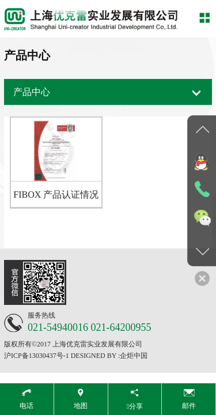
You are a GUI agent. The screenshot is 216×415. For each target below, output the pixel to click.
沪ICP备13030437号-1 (36, 356)
